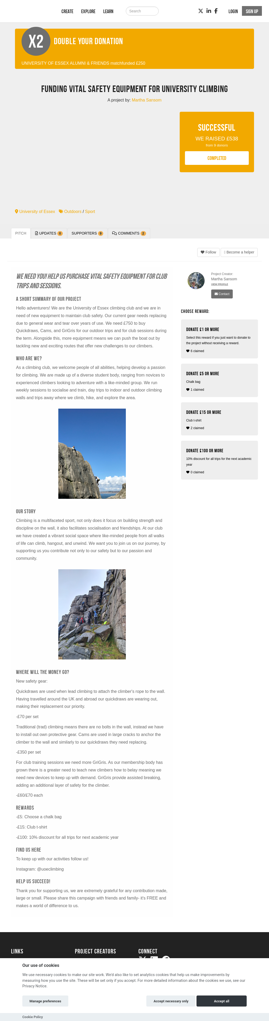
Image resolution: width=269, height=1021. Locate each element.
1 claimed (220, 381)
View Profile (219, 284)
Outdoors (70, 211)
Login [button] (233, 11)
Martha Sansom (224, 279)
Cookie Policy (32, 1017)
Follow (208, 252)
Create (67, 11)
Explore (88, 11)
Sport (90, 211)
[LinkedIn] (209, 11)
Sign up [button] (252, 11)
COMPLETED (217, 158)
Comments (129, 233)
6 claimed (220, 340)
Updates (49, 233)
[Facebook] (216, 11)
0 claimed (220, 461)
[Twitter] (200, 11)
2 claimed (220, 420)
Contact (222, 294)
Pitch (20, 233)
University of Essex (35, 211)
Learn (108, 11)
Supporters (88, 233)
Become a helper (239, 252)
